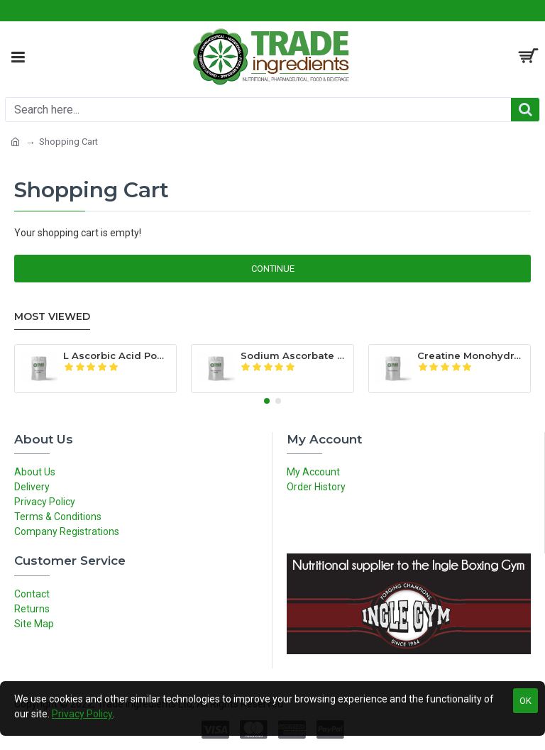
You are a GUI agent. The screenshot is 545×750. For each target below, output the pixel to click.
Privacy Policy (82, 713)
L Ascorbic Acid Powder (117, 355)
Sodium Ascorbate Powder (294, 355)
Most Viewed (52, 317)
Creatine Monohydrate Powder (471, 355)
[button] (267, 401)
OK (525, 700)
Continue (272, 268)
